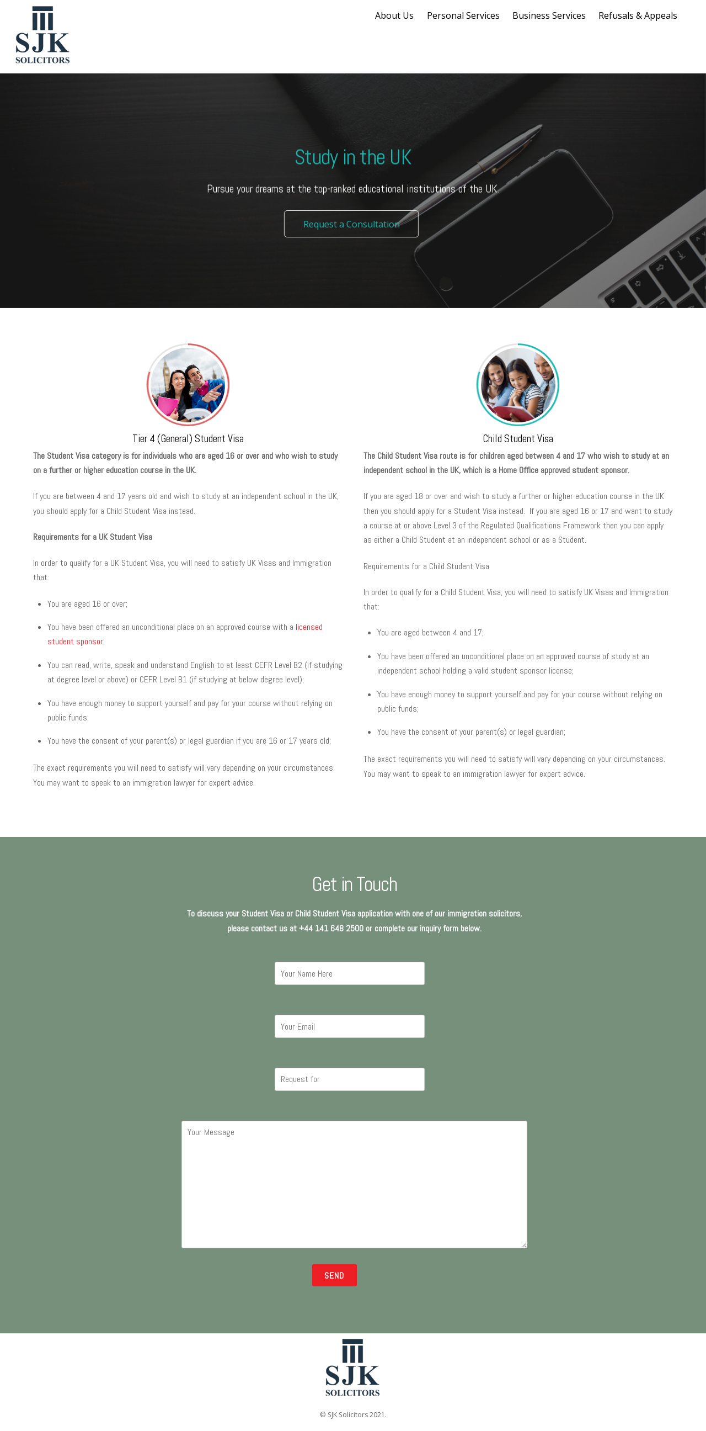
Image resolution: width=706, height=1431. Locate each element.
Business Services (549, 15)
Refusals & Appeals (637, 15)
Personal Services (463, 15)
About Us (394, 15)
